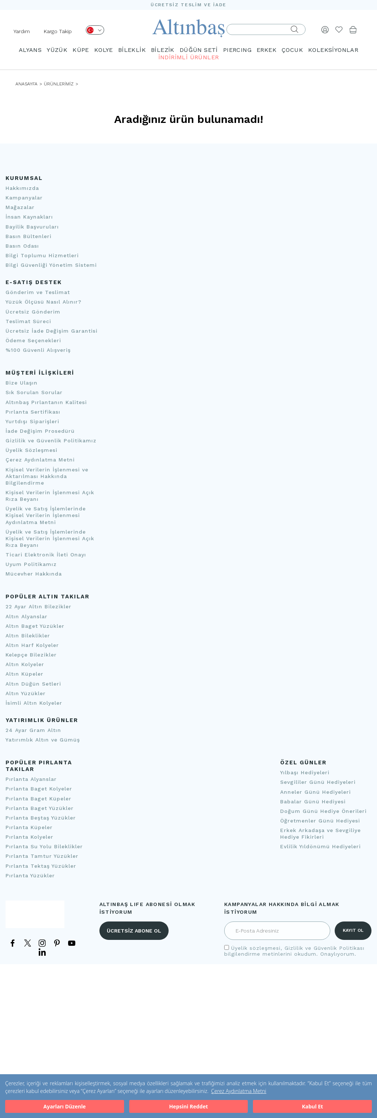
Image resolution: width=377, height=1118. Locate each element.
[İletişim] (35, 917)
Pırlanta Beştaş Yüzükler (41, 818)
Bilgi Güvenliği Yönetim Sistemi (51, 265)
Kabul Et (312, 1106)
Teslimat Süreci (28, 321)
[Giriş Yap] (325, 29)
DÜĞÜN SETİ (199, 49)
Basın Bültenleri (29, 236)
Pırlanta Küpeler (29, 827)
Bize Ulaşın (22, 383)
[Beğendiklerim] (339, 29)
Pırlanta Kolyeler (29, 837)
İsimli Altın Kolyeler (34, 703)
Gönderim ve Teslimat (38, 292)
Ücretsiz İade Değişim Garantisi (52, 331)
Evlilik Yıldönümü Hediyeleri (320, 847)
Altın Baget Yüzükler (35, 626)
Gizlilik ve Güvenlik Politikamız (51, 440)
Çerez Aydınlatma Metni (238, 1090)
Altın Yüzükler (26, 693)
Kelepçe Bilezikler (31, 655)
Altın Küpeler (24, 674)
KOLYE (103, 49)
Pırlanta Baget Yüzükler (40, 808)
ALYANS (30, 49)
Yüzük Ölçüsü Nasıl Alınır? (43, 302)
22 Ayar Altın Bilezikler (38, 607)
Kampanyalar (24, 198)
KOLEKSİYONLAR (333, 49)
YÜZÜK (57, 49)
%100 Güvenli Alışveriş (38, 350)
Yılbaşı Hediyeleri (305, 772)
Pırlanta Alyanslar (31, 779)
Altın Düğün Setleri (33, 684)
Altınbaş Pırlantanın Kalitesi (46, 402)
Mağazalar (20, 207)
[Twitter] (27, 944)
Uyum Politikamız (31, 564)
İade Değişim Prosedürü (40, 431)
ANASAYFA (26, 83)
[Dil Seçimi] (95, 30)
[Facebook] (13, 942)
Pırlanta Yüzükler (30, 875)
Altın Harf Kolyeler (32, 645)
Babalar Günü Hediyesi (313, 801)
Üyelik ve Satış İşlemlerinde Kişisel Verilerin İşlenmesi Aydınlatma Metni (46, 515)
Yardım (22, 31)
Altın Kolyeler (25, 664)
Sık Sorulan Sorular (34, 393)
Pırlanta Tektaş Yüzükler (41, 866)
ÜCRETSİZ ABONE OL (134, 931)
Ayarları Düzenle (64, 1106)
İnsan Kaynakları (29, 217)
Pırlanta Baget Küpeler (38, 799)
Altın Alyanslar (26, 616)
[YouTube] (71, 942)
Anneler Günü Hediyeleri (315, 792)
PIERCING (237, 49)
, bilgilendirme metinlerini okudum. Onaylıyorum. (294, 951)
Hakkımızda (22, 188)
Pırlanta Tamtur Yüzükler (42, 856)
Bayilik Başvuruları (32, 227)
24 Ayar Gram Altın (33, 730)
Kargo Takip (58, 31)
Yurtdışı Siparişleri (32, 421)
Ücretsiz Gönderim (33, 312)
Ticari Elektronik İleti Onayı (46, 555)
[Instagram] (42, 942)
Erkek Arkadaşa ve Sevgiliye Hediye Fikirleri (320, 833)
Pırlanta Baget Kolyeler (39, 789)
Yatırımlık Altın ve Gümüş (43, 740)
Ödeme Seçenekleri (33, 340)
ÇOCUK (292, 49)
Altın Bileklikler (28, 635)
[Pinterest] (57, 942)
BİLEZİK (163, 49)
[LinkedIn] (42, 951)
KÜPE (81, 49)
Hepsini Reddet (188, 1106)
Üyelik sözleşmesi (256, 948)
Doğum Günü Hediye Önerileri (323, 811)
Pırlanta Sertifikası (33, 412)
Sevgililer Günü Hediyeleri (318, 782)
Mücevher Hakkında (34, 574)
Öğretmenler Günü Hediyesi (320, 821)
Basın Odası (22, 246)
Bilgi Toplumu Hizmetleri (42, 255)
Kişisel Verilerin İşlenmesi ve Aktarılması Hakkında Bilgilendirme (47, 476)
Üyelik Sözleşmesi (31, 450)
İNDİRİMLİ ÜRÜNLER (188, 57)
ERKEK (266, 49)
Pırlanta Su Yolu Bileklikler (44, 846)
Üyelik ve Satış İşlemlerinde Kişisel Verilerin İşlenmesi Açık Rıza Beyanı (50, 538)
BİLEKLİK (132, 49)
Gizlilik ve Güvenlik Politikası (324, 948)
